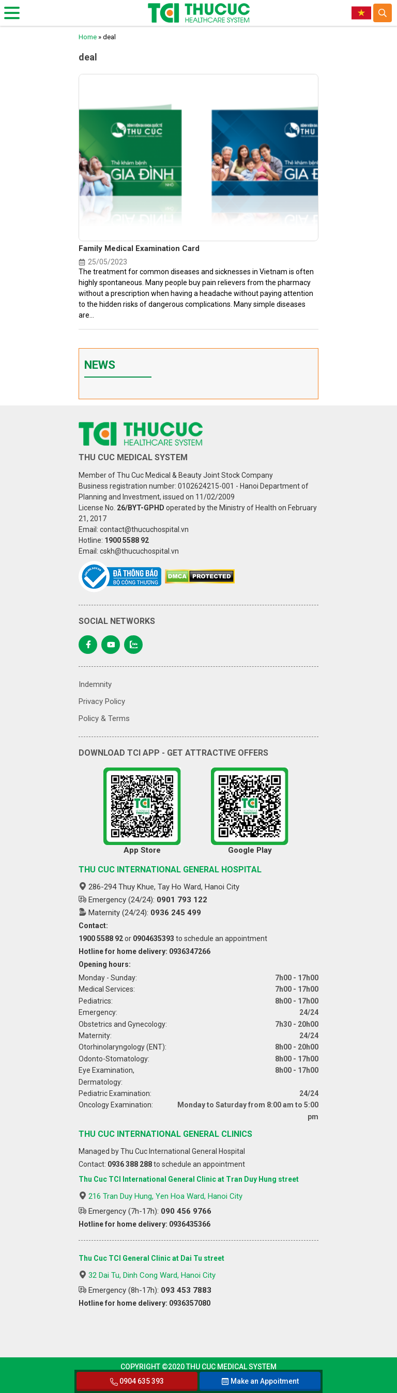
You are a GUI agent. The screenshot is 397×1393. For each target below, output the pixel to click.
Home (88, 37)
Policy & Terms (104, 718)
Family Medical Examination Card (139, 248)
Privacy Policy (102, 701)
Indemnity (95, 684)
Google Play (249, 811)
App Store (142, 811)
